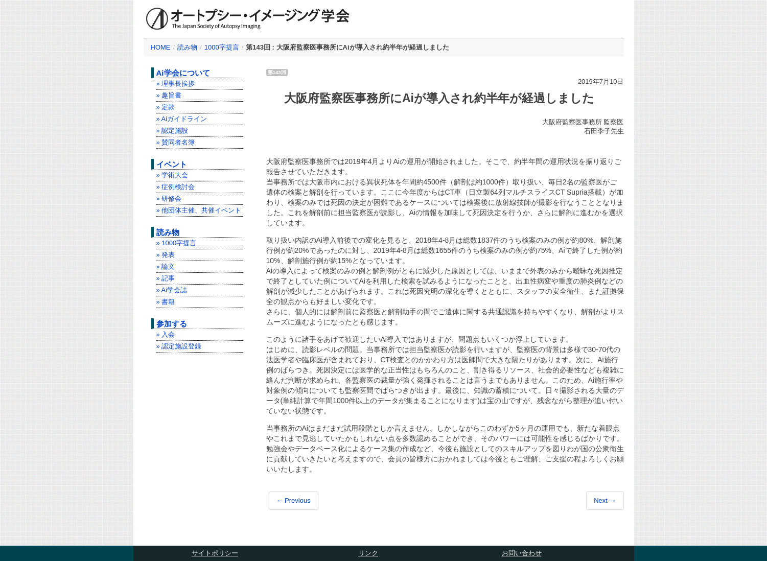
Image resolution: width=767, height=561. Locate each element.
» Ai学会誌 (172, 290)
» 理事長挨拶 (175, 83)
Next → (605, 500)
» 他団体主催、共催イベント (199, 210)
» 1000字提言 (176, 243)
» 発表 (165, 255)
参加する (171, 323)
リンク (368, 553)
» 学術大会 (172, 175)
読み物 (187, 47)
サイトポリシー (215, 553)
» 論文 (165, 266)
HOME (161, 47)
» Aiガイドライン (181, 119)
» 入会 (165, 334)
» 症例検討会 (175, 187)
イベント (171, 164)
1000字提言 (221, 47)
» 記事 (165, 278)
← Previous (293, 500)
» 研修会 (169, 198)
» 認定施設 (172, 130)
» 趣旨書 (169, 95)
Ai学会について (183, 72)
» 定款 (165, 107)
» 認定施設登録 (179, 346)
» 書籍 (165, 302)
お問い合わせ (522, 553)
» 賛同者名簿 (175, 142)
